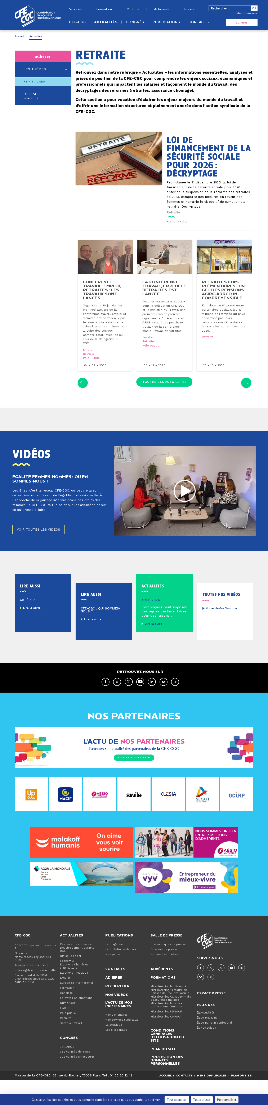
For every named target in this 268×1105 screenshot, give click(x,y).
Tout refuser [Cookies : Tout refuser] (202, 1099)
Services (75, 9)
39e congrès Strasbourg (77, 1078)
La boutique (113, 1046)
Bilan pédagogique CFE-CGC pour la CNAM (34, 1002)
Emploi (89, 359)
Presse (189, 9)
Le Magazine (207, 1039)
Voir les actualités (134, 779)
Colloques (67, 1068)
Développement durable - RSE (78, 971)
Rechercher (117, 1007)
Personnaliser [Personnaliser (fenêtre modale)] (226, 1099)
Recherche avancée (246, 13)
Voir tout (31, 98)
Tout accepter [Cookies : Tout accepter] (177, 1099)
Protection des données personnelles (167, 1081)
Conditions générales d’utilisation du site (167, 1056)
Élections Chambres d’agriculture (74, 988)
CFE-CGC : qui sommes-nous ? (35, 968)
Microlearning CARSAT (166, 1038)
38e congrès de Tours (75, 1073)
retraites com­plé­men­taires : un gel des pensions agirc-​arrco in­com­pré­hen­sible (223, 301)
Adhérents (162, 9)
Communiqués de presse (168, 965)
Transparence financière (31, 986)
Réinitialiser (34, 81)
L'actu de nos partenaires (118, 1025)
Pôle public (92, 367)
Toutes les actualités (164, 397)
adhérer (241, 22)
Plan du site (163, 1070)
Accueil (19, 36)
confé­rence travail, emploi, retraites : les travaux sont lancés (103, 299)
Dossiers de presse (164, 970)
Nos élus (21, 975)
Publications (166, 22)
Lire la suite (178, 221)
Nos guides (113, 975)
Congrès (135, 22)
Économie (67, 982)
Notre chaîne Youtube (221, 629)
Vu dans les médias (164, 975)
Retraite (32, 93)
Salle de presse (166, 956)
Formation (104, 9)
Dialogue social (70, 977)
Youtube (133, 9)
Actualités (105, 22)
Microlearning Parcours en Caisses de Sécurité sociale (170, 1013)
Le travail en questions (76, 1019)
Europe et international (76, 1004)
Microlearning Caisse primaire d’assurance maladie (171, 1020)
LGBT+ (65, 1029)
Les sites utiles (116, 1051)
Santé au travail (71, 1044)
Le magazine (114, 965)
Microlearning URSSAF (166, 1033)
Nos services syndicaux (121, 1041)
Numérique (68, 1024)
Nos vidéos (116, 1016)
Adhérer (114, 998)
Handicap (66, 1014)
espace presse (211, 1014)
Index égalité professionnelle (35, 991)
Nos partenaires (116, 1036)
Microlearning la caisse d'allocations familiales (167, 1026)
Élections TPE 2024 (74, 994)
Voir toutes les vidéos (42, 550)
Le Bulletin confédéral (121, 970)
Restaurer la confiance (76, 965)
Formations (163, 998)
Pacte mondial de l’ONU (31, 996)
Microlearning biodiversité (169, 1008)
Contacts (198, 22)
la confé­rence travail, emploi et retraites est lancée (164, 297)
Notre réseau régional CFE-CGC (34, 980)
